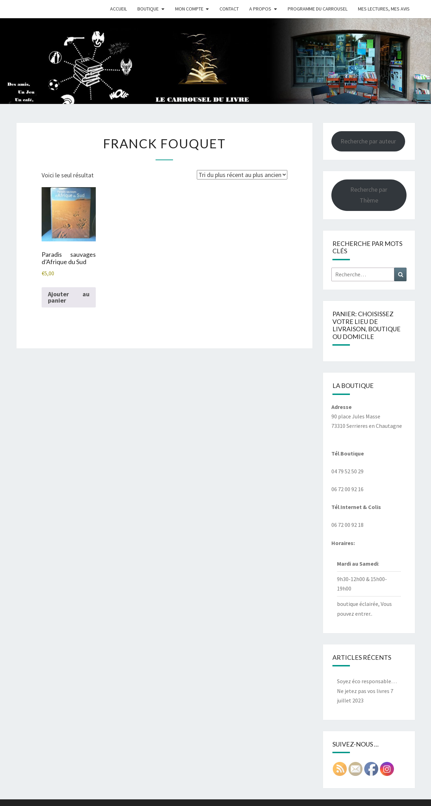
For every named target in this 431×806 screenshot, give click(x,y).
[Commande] (242, 174)
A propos (260, 9)
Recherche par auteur (368, 141)
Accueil (118, 9)
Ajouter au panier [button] (68, 297)
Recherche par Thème (368, 194)
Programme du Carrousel (317, 9)
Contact (229, 9)
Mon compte (189, 9)
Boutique (148, 9)
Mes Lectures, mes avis (384, 9)
